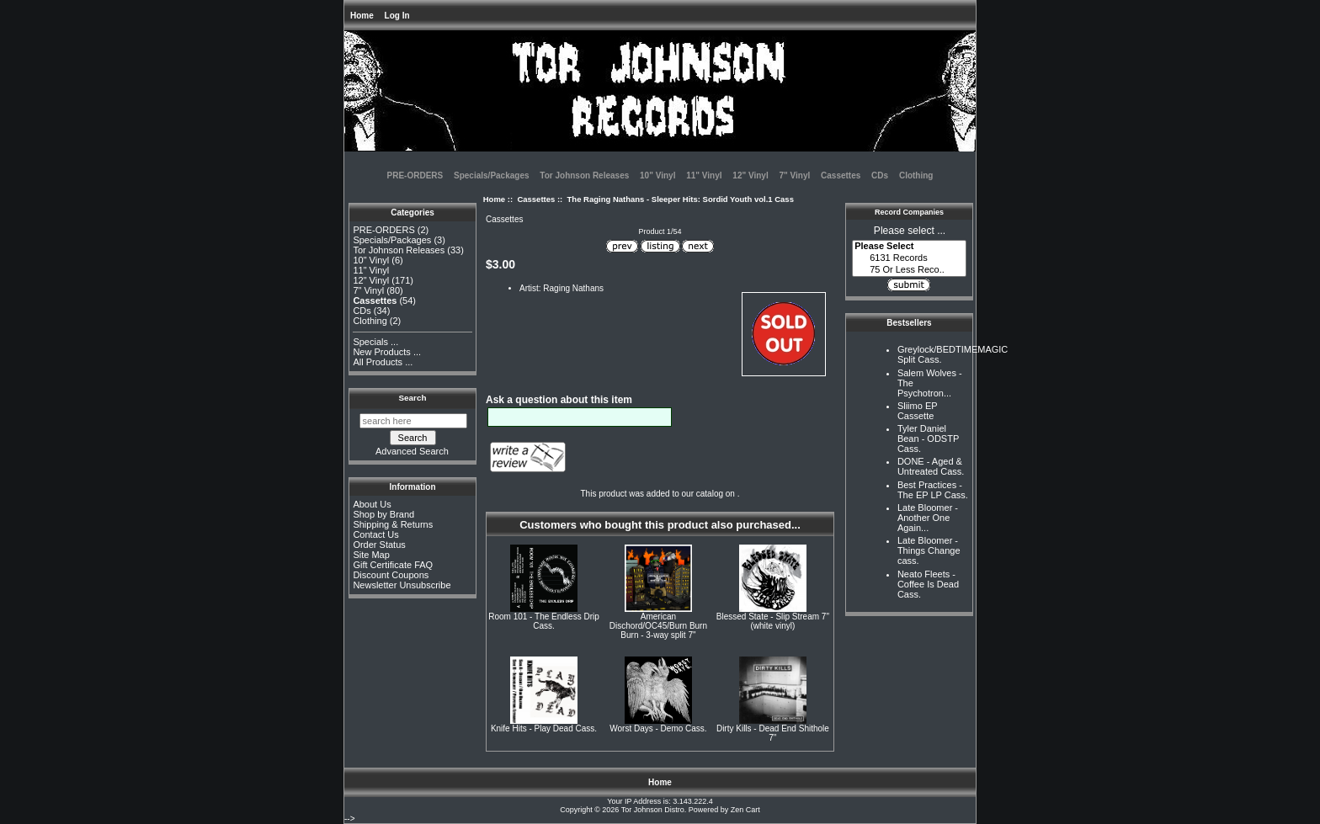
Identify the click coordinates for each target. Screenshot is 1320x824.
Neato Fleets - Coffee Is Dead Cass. (928, 584)
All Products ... (382, 362)
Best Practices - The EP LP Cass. (932, 490)
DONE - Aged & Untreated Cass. (930, 466)
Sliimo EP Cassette (917, 411)
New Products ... (387, 352)
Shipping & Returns (393, 524)
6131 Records (909, 258)
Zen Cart (745, 809)
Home (362, 15)
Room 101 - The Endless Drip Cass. (543, 621)
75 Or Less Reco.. (909, 270)
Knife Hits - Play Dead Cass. (544, 728)
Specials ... (375, 342)
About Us (372, 504)
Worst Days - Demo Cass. (657, 728)
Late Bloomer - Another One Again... (927, 517)
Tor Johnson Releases (584, 175)
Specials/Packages (492, 175)
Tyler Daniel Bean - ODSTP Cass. (928, 438)
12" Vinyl (750, 175)
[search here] (413, 420)
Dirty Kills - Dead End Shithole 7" (772, 733)
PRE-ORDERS (415, 175)
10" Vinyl (657, 175)
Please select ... (909, 231)
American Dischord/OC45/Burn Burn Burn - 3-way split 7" (658, 626)
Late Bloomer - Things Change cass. (929, 550)
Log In (397, 15)
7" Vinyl (794, 175)
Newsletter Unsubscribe (401, 585)
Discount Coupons (390, 575)
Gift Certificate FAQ (393, 565)
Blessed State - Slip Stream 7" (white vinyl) (772, 621)
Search (413, 397)
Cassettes (536, 199)
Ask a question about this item (559, 400)
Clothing (916, 175)
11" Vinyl (703, 175)
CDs (879, 175)
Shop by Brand (383, 514)
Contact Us (375, 534)
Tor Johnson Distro (652, 809)
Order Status (379, 545)
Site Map (371, 555)
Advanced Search (412, 451)
